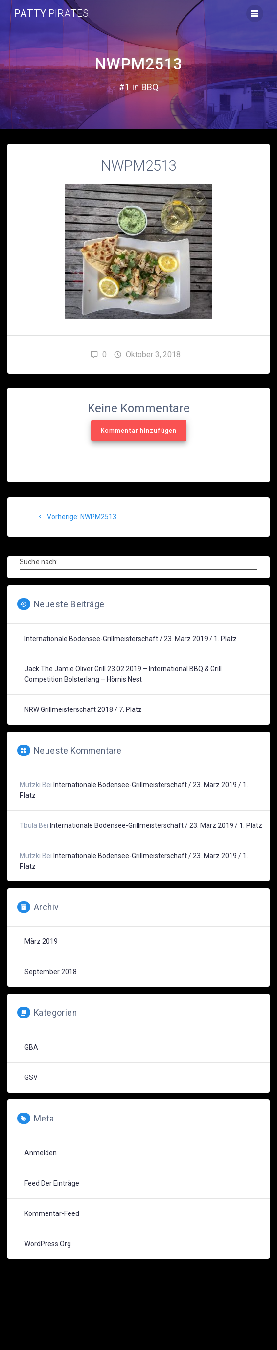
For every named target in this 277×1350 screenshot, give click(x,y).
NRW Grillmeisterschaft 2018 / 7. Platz (83, 709)
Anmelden (40, 1153)
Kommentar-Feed (51, 1213)
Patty (51, 13)
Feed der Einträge (51, 1183)
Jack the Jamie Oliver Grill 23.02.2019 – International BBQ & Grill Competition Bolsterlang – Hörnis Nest (123, 674)
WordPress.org (47, 1244)
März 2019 (41, 941)
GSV (31, 1077)
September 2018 (50, 972)
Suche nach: (39, 561)
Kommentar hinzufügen (139, 430)
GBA (31, 1047)
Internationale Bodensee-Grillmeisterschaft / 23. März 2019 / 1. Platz (130, 638)
